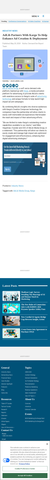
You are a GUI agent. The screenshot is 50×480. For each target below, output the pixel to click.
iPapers (3, 424)
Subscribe (4, 393)
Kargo (26, 91)
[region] (25, 460)
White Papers (5, 421)
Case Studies (5, 381)
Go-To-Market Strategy (32, 381)
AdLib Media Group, (10, 88)
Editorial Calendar (30, 409)
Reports (3, 412)
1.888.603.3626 (7, 436)
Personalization (30, 384)
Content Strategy (30, 375)
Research (4, 409)
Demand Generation (31, 378)
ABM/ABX (28, 372)
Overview (28, 403)
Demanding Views (7, 375)
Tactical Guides (6, 406)
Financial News (6, 378)
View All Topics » (30, 396)
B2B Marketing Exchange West (34, 418)
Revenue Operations (31, 390)
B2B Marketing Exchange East (34, 421)
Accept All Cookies (25, 475)
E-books (3, 418)
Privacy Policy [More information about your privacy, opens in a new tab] (24, 464)
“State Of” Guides (6, 403)
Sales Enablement (30, 393)
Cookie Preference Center (25, 469)
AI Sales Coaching (34, 21)
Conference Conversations (17, 21)
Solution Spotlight (6, 384)
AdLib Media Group (21, 191)
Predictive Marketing (31, 387)
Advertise (28, 406)
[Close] (47, 444)
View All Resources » (7, 427)
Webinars (4, 415)
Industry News (9, 31)
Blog (2, 390)
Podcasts (4, 387)
